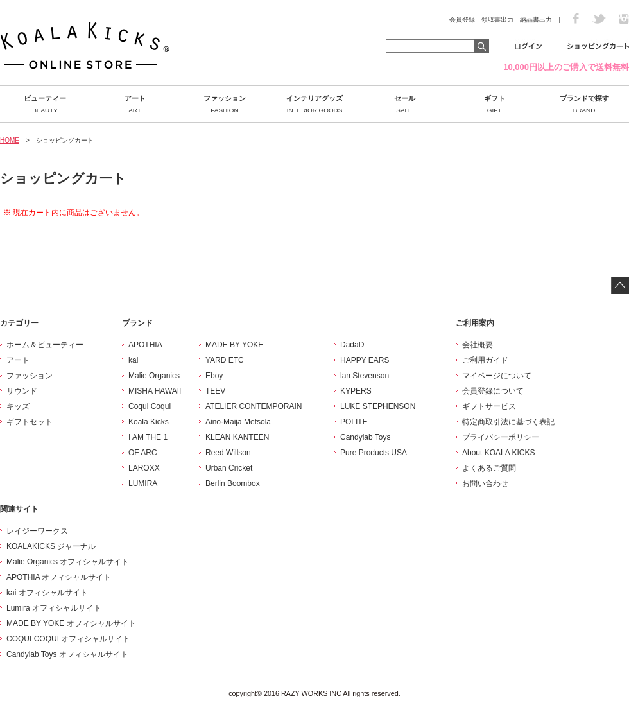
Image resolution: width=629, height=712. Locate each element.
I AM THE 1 (148, 437)
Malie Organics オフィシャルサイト (67, 561)
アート (134, 104)
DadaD (352, 344)
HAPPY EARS (364, 360)
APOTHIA (145, 344)
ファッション (224, 104)
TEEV (215, 390)
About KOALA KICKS (498, 452)
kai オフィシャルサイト (47, 592)
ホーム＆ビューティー (44, 344)
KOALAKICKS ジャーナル (51, 546)
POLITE (354, 421)
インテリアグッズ (314, 104)
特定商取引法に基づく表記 (508, 421)
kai (133, 360)
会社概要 (477, 344)
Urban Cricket (228, 468)
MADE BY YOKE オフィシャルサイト (71, 623)
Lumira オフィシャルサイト (53, 607)
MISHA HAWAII (154, 390)
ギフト (494, 104)
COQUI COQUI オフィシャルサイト (68, 638)
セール (404, 104)
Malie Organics (154, 375)
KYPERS (356, 390)
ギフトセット (29, 421)
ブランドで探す (584, 104)
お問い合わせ (485, 483)
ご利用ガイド (485, 360)
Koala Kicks (148, 421)
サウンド (21, 390)
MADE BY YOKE (234, 344)
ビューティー (45, 104)
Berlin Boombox (232, 483)
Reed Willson (228, 452)
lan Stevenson (364, 375)
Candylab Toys (365, 437)
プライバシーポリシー (500, 437)
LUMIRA (142, 483)
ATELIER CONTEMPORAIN (253, 406)
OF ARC (142, 452)
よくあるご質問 (489, 468)
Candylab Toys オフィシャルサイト (67, 654)
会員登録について (493, 390)
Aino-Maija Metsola (238, 421)
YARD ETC (224, 360)
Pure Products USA (373, 452)
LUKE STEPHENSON (377, 406)
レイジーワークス (37, 530)
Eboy (214, 375)
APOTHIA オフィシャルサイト (58, 577)
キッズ (18, 406)
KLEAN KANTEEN (237, 437)
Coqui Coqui (149, 406)
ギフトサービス (489, 406)
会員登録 (462, 19)
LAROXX (144, 468)
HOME (9, 140)
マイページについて (496, 375)
